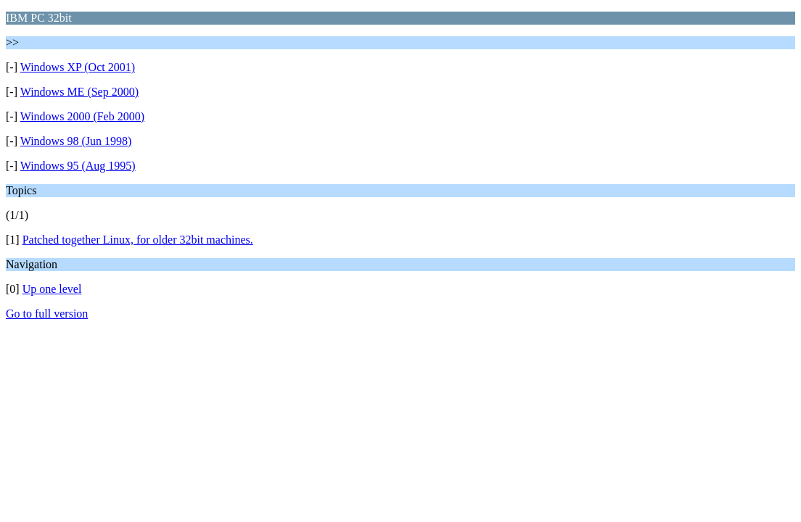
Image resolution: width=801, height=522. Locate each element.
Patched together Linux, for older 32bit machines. (137, 239)
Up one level (52, 289)
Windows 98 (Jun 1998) (76, 141)
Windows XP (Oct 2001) (77, 67)
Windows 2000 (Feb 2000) (82, 116)
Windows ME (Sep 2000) (79, 92)
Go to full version (47, 313)
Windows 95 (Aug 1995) (78, 166)
